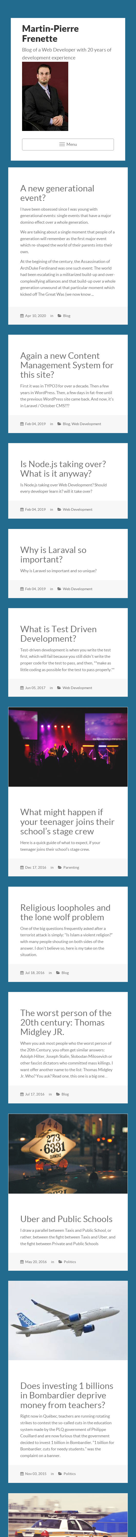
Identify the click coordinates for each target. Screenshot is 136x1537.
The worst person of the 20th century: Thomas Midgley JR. (66, 1022)
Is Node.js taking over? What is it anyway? (63, 468)
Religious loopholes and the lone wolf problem (65, 912)
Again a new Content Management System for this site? (67, 365)
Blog (66, 316)
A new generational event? (57, 193)
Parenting (71, 867)
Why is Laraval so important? (53, 554)
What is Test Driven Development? (58, 633)
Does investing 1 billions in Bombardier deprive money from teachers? (66, 1395)
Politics (70, 1262)
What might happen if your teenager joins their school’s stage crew (67, 821)
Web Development (86, 424)
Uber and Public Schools (66, 1219)
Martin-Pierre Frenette (50, 33)
